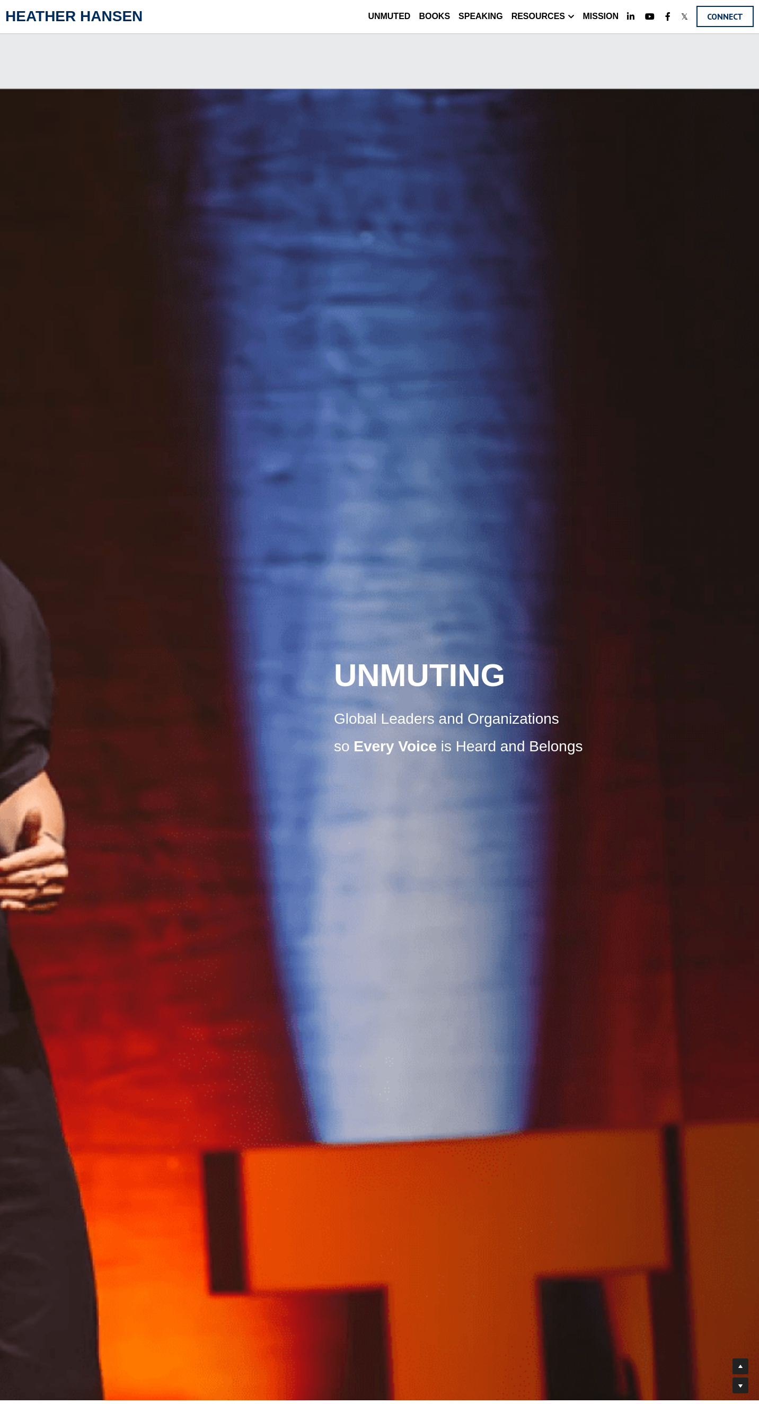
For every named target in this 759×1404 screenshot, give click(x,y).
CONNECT (725, 16)
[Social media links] (630, 16)
